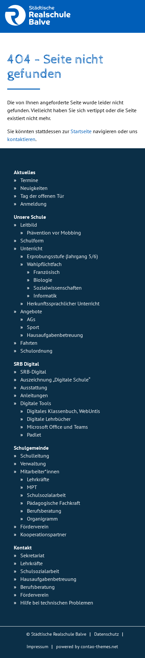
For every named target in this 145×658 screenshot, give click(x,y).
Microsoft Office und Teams (57, 426)
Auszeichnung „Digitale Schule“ (55, 379)
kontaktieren (21, 139)
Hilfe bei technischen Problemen (56, 602)
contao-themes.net (99, 646)
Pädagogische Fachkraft (53, 503)
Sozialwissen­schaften (57, 287)
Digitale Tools (35, 403)
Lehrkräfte (38, 479)
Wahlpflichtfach (44, 264)
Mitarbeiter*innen (39, 471)
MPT (32, 487)
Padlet (34, 434)
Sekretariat (32, 555)
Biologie (42, 280)
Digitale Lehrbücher (49, 419)
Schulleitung (34, 455)
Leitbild (28, 224)
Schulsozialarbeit (46, 495)
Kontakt (23, 547)
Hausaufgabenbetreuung (48, 579)
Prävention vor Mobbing (54, 232)
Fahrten (28, 342)
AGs (31, 319)
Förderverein (34, 526)
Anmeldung (33, 203)
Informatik (45, 295)
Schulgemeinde (31, 447)
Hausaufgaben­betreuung (55, 335)
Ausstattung (33, 387)
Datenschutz (106, 634)
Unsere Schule (30, 217)
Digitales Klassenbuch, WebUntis (63, 411)
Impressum (37, 646)
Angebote (31, 311)
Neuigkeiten (34, 188)
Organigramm (42, 518)
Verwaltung (33, 463)
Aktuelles (24, 172)
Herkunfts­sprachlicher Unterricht (63, 303)
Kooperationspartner (43, 534)
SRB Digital (26, 363)
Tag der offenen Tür (42, 196)
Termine (29, 180)
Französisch (46, 272)
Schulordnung (36, 350)
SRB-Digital (33, 371)
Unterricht (31, 248)
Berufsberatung (44, 510)
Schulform (32, 240)
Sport (33, 327)
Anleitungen (34, 395)
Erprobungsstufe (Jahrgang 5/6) (62, 256)
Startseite (81, 131)
